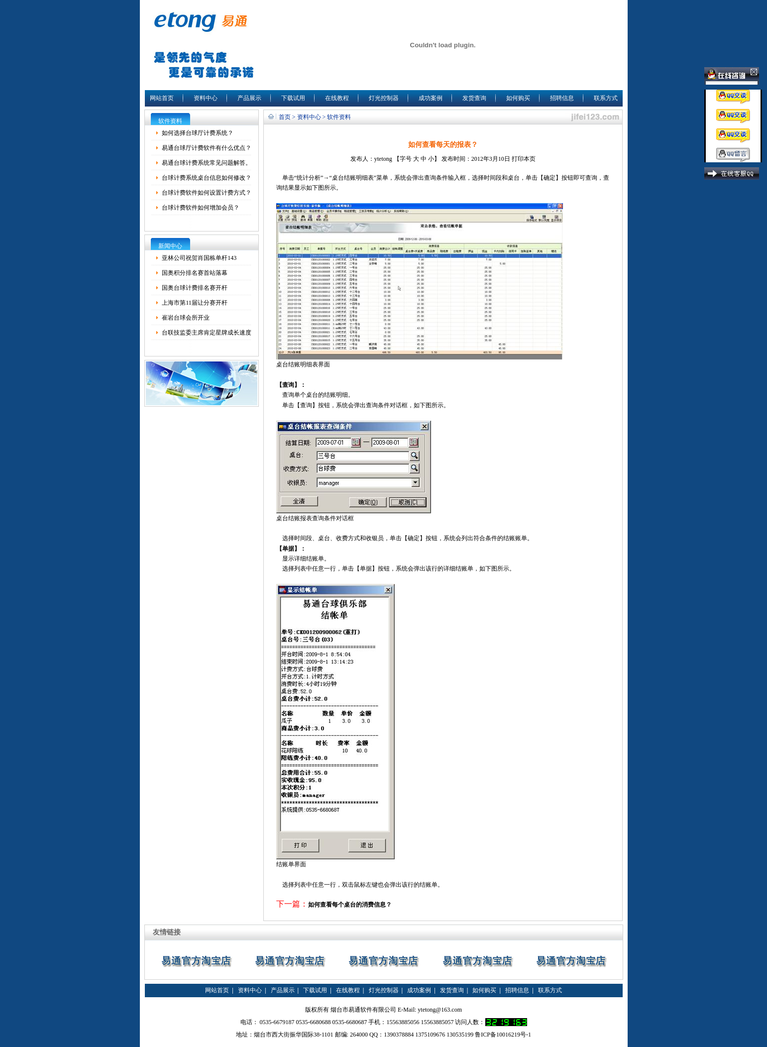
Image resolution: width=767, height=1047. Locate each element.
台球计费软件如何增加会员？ (200, 207)
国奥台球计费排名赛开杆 (194, 287)
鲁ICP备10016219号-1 (503, 1034)
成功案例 (430, 98)
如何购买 (518, 98)
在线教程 (337, 98)
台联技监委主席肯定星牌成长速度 (206, 332)
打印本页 (524, 158)
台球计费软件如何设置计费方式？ (206, 192)
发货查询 (474, 98)
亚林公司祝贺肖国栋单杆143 (199, 257)
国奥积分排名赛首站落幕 (194, 272)
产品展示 (249, 98)
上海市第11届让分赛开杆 (194, 302)
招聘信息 (562, 98)
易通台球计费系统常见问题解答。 (206, 162)
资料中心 (206, 98)
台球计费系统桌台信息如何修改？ (206, 177)
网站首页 (162, 98)
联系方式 (606, 98)
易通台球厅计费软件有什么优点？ (206, 147)
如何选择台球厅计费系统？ (197, 132)
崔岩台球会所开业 (186, 317)
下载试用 (293, 98)
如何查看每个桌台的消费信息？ (350, 904)
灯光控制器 (384, 98)
